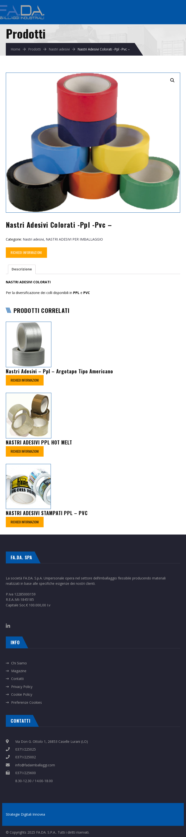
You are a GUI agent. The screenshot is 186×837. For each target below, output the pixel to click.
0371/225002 (25, 757)
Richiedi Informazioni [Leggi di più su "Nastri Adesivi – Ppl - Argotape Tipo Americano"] (25, 380)
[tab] (22, 269)
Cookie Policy (21, 694)
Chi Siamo (19, 663)
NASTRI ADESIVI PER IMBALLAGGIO (74, 239)
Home (15, 49)
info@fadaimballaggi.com (35, 765)
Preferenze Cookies (26, 702)
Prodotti (34, 49)
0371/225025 (25, 749)
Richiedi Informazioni (26, 252)
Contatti (17, 678)
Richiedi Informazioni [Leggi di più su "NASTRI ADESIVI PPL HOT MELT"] (25, 451)
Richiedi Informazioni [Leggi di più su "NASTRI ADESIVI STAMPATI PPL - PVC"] (25, 521)
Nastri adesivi (59, 49)
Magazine (18, 671)
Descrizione (22, 269)
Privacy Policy (21, 686)
